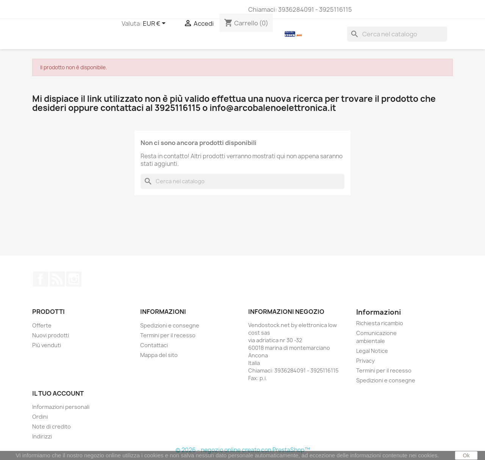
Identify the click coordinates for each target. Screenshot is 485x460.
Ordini (40, 416)
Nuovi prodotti (50, 335)
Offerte (42, 325)
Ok (466, 455)
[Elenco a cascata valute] (155, 23)
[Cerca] (397, 34)
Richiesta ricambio (379, 323)
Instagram (73, 279)
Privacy (365, 360)
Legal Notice (372, 350)
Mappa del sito (159, 355)
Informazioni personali (60, 406)
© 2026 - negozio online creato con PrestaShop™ (242, 450)
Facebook (40, 279)
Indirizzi (42, 436)
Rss (57, 279)
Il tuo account (58, 393)
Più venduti (46, 345)
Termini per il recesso (168, 335)
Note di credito (51, 426)
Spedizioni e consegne (169, 325)
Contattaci (154, 345)
